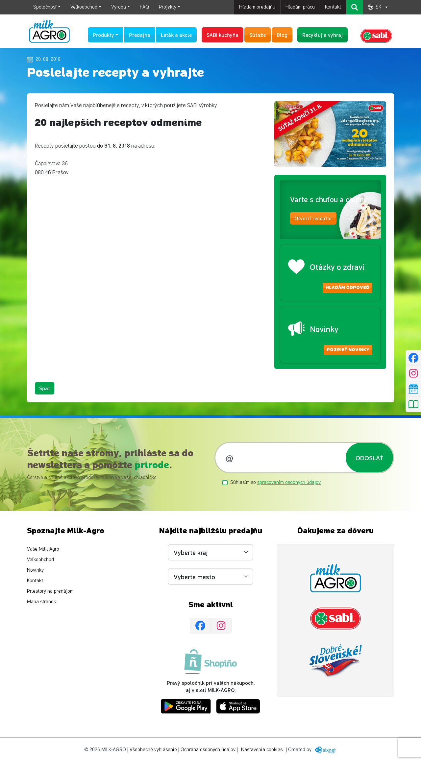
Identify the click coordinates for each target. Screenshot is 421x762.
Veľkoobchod (40, 559)
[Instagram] (221, 626)
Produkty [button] (103, 35)
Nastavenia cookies (262, 749)
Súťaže (257, 35)
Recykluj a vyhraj (322, 35)
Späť (44, 388)
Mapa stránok (41, 601)
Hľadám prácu (300, 7)
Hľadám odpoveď (347, 287)
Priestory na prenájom (50, 591)
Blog (282, 35)
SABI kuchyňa (222, 35)
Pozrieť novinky (348, 349)
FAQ (144, 7)
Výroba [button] (118, 7)
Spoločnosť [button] (45, 7)
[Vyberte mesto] (210, 576)
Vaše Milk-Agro (43, 549)
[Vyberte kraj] (210, 552)
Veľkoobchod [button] (83, 7)
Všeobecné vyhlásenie (153, 749)
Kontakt (333, 7)
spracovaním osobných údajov (289, 482)
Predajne (139, 35)
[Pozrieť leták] (413, 404)
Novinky (35, 570)
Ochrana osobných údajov (208, 749)
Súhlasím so (275, 482)
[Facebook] (200, 626)
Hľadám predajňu (257, 7)
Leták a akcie (176, 35)
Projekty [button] (167, 7)
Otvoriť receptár (313, 218)
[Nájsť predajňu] (413, 389)
